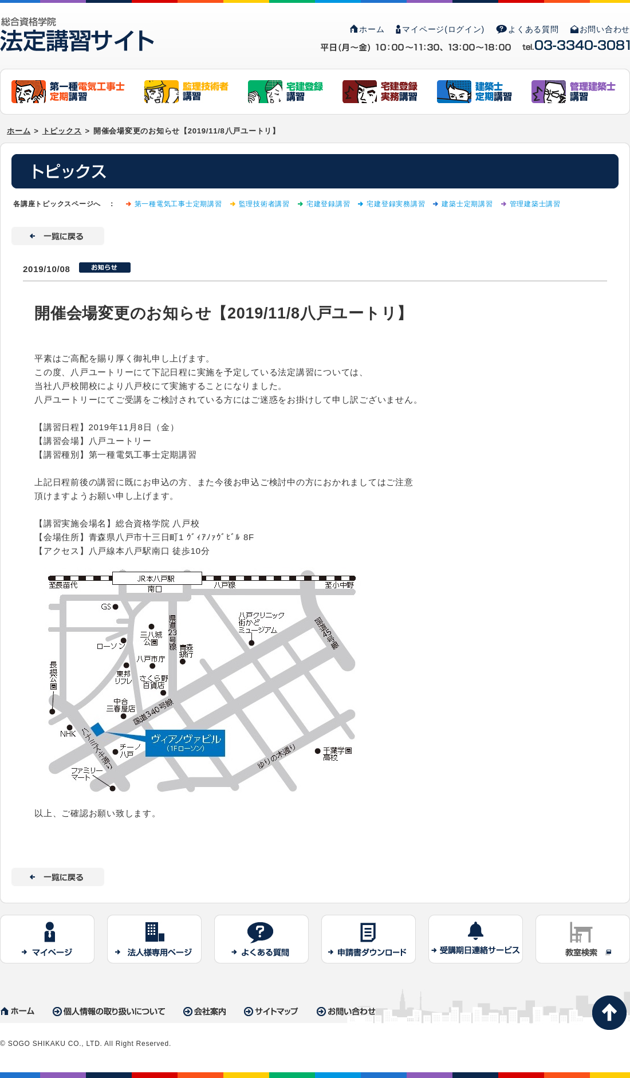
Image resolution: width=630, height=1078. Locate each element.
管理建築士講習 (535, 204)
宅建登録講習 (328, 204)
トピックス (62, 131)
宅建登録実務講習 (396, 204)
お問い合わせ (600, 29)
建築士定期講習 (467, 204)
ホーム (367, 29)
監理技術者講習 (264, 204)
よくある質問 (527, 29)
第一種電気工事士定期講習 (178, 204)
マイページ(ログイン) (440, 29)
